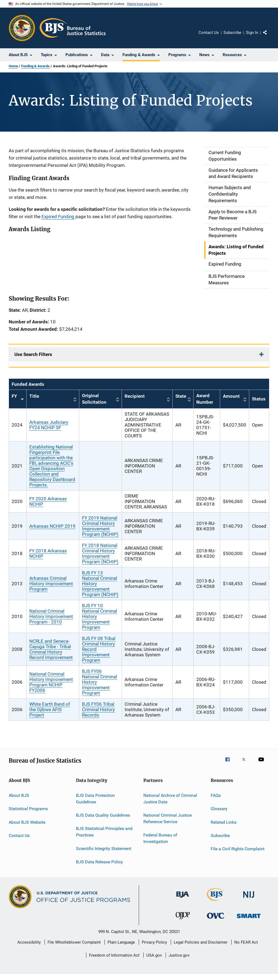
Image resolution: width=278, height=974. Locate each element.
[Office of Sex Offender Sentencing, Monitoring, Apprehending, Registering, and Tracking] (249, 919)
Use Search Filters (33, 354)
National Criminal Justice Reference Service (167, 818)
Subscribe (232, 32)
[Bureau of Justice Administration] (182, 899)
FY (18, 399)
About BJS (19, 795)
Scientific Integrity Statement (103, 848)
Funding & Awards (35, 66)
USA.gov (154, 955)
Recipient (135, 396)
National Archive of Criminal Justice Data (170, 798)
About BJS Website (27, 822)
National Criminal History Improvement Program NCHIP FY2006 (51, 682)
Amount (231, 396)
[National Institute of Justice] (248, 899)
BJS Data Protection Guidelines (95, 798)
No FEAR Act (246, 942)
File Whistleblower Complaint (74, 942)
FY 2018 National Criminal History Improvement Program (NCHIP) (100, 553)
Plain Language (121, 942)
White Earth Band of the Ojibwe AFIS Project (49, 709)
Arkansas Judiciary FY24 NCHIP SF (48, 424)
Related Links (223, 822)
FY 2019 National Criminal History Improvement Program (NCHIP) (100, 526)
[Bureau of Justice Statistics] (216, 902)
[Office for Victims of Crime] (215, 920)
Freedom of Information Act (114, 955)
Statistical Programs (28, 808)
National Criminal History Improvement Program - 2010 (51, 616)
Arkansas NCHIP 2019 (52, 526)
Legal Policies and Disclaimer (201, 942)
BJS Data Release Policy (99, 861)
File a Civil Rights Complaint (237, 848)
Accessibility (29, 942)
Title (34, 396)
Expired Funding (58, 216)
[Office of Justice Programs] (22, 28)
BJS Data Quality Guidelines (103, 815)
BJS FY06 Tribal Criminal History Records (98, 709)
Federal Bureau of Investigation (160, 838)
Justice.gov (179, 955)
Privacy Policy (154, 942)
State (180, 396)
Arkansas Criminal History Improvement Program (51, 583)
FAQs (216, 795)
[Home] (73, 28)
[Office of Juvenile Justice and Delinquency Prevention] (183, 920)
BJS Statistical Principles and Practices (104, 832)
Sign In (252, 32)
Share (269, 36)
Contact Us (208, 32)
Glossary (219, 808)
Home (13, 66)
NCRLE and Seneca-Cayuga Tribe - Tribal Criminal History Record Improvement (51, 649)
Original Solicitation (94, 399)
